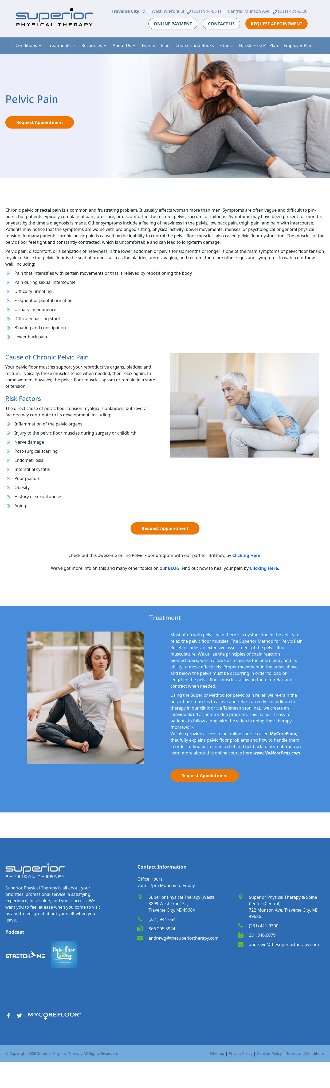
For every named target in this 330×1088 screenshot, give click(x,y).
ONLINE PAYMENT (173, 24)
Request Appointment (39, 122)
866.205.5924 (161, 929)
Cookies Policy (269, 1053)
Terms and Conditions (305, 1053)
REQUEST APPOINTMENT (276, 24)
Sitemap (217, 1053)
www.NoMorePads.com (276, 753)
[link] (246, 555)
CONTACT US (221, 24)
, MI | (131, 11)
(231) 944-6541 (204, 11)
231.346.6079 (262, 935)
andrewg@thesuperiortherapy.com (183, 938)
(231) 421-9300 (290, 11)
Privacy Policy (240, 1053)
